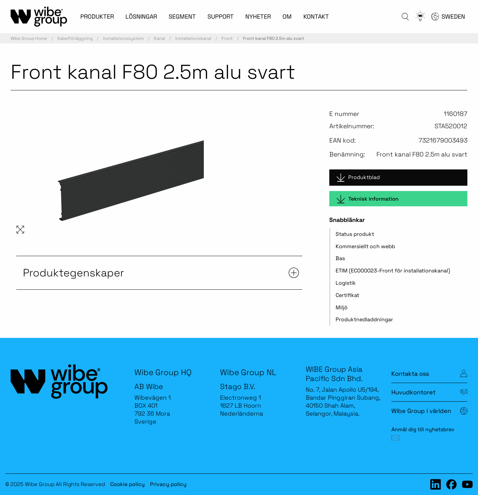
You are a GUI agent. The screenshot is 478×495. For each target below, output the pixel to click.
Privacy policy (168, 484)
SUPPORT (220, 16)
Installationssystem (123, 38)
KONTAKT (316, 16)
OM (287, 16)
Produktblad (358, 177)
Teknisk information (367, 199)
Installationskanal (193, 38)
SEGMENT (182, 16)
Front (227, 38)
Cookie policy (127, 484)
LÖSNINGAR (141, 16)
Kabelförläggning (75, 38)
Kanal (159, 38)
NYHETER (258, 16)
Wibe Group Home (29, 38)
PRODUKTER (97, 16)
